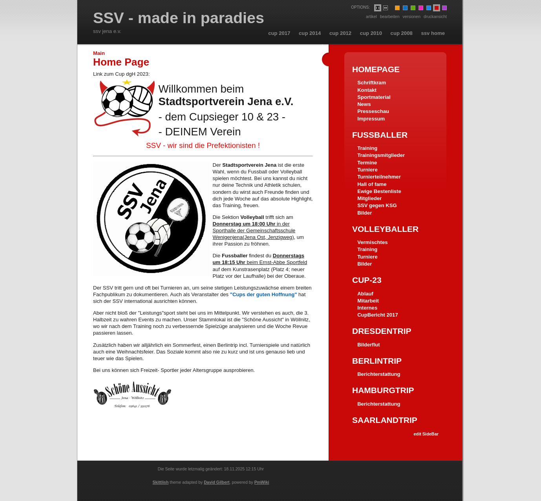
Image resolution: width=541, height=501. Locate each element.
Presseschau (373, 111)
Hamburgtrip (383, 390)
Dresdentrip (381, 330)
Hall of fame (371, 184)
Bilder (364, 213)
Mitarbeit (368, 301)
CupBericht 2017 (377, 315)
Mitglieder (369, 198)
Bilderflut (368, 345)
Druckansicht (435, 16)
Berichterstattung (378, 374)
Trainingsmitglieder (381, 155)
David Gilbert (216, 482)
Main (99, 53)
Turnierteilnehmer (379, 177)
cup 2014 (310, 33)
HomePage (376, 69)
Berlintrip (377, 360)
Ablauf (365, 294)
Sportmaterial (374, 97)
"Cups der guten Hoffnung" (263, 294)
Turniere (367, 170)
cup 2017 (279, 33)
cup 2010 (371, 33)
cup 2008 (402, 33)
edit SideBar (426, 434)
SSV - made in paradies (178, 18)
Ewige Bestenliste (379, 191)
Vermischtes (372, 242)
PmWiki (261, 482)
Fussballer (380, 134)
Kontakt (367, 90)
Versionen (412, 16)
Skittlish (161, 482)
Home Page (121, 62)
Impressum (371, 119)
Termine (367, 163)
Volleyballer (385, 228)
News (364, 104)
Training (367, 148)
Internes (367, 308)
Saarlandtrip (384, 419)
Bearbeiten (390, 16)
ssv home (433, 33)
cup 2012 (340, 33)
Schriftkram (371, 83)
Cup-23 (367, 279)
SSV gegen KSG (377, 205)
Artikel (371, 16)
